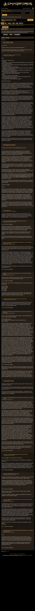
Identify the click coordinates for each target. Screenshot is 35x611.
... (7, 39)
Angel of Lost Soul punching (7, 419)
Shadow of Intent (10, 380)
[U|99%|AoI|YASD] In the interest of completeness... (17, 298)
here (29, 118)
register (9, 10)
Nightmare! (5, 273)
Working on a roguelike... (11, 144)
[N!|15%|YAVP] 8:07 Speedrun (13, 473)
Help (6, 23)
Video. (5, 446)
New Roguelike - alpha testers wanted (14, 54)
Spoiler (3, 224)
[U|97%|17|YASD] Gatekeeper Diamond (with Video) (18, 454)
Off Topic (4, 54)
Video (5, 524)
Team (13, 23)
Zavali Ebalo (4, 45)
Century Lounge (6, 242)
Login (17, 23)
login (6, 10)
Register (21, 23)
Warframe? (9, 210)
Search (9, 23)
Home (2, 23)
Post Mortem (5, 298)
